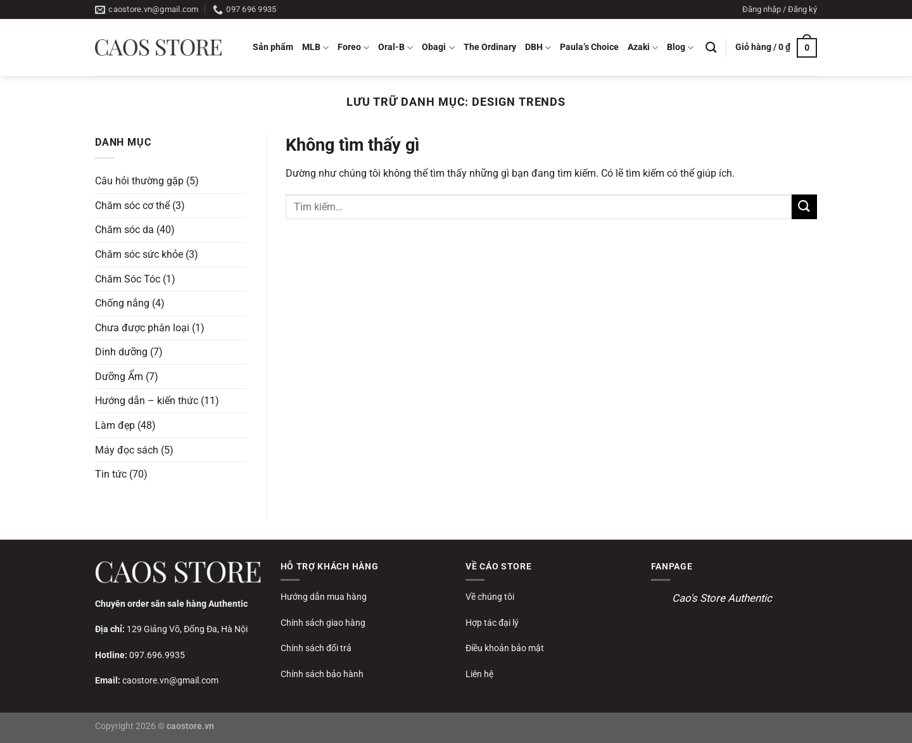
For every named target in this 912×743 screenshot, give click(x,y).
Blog (680, 48)
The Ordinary (490, 47)
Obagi (438, 48)
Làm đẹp (115, 425)
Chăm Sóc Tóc (127, 278)
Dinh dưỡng (121, 352)
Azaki (643, 48)
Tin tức (111, 474)
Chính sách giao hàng (323, 623)
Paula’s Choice (589, 47)
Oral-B (395, 48)
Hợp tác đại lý (492, 623)
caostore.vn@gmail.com (170, 680)
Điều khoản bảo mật (505, 648)
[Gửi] (804, 206)
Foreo (353, 48)
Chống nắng (122, 303)
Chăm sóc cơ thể (132, 205)
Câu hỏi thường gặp (139, 181)
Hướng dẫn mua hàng (324, 597)
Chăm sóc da (124, 230)
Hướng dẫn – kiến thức (146, 401)
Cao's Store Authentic (722, 598)
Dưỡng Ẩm (119, 377)
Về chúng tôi (490, 597)
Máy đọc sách (126, 449)
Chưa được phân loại (142, 327)
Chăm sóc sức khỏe (139, 254)
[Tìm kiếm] (711, 48)
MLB (315, 48)
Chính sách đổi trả (316, 648)
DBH (538, 48)
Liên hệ (479, 674)
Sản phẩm (273, 47)
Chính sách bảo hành (322, 674)
